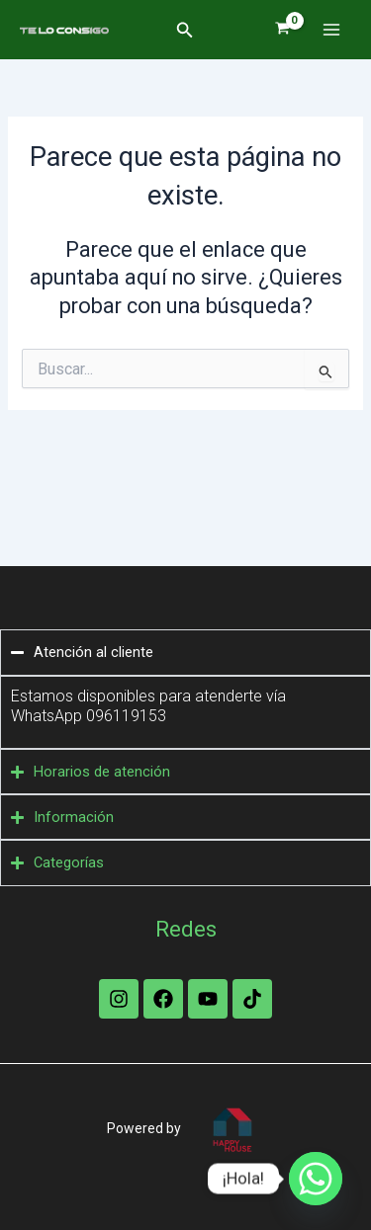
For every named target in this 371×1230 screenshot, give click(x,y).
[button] (185, 30)
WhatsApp (48, 715)
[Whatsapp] (315, 1178)
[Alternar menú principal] (331, 29)
